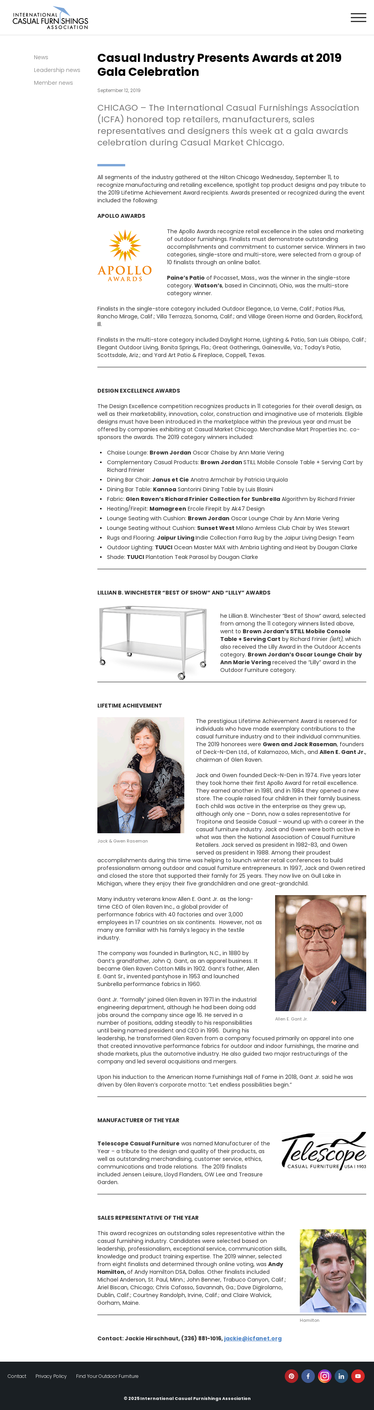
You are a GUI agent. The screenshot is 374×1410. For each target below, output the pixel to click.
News (41, 57)
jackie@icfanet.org (253, 1338)
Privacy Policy (51, 1376)
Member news (53, 83)
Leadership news (57, 70)
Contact (17, 1376)
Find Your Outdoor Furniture (107, 1376)
